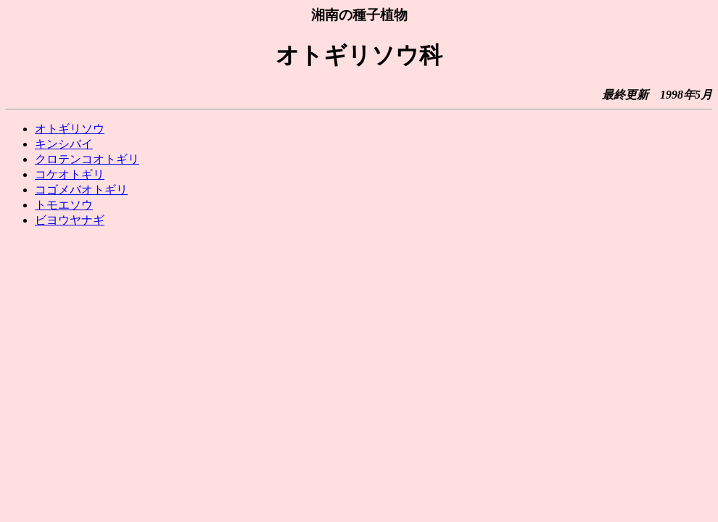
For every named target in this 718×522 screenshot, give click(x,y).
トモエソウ (64, 205)
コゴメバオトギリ (81, 189)
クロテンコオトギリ (87, 159)
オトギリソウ (69, 129)
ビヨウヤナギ (69, 220)
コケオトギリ (69, 174)
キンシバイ (64, 144)
